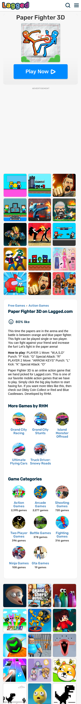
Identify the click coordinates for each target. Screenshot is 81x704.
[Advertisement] (40, 130)
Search (68, 5)
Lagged (16, 5)
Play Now (37, 71)
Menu (76, 5)
